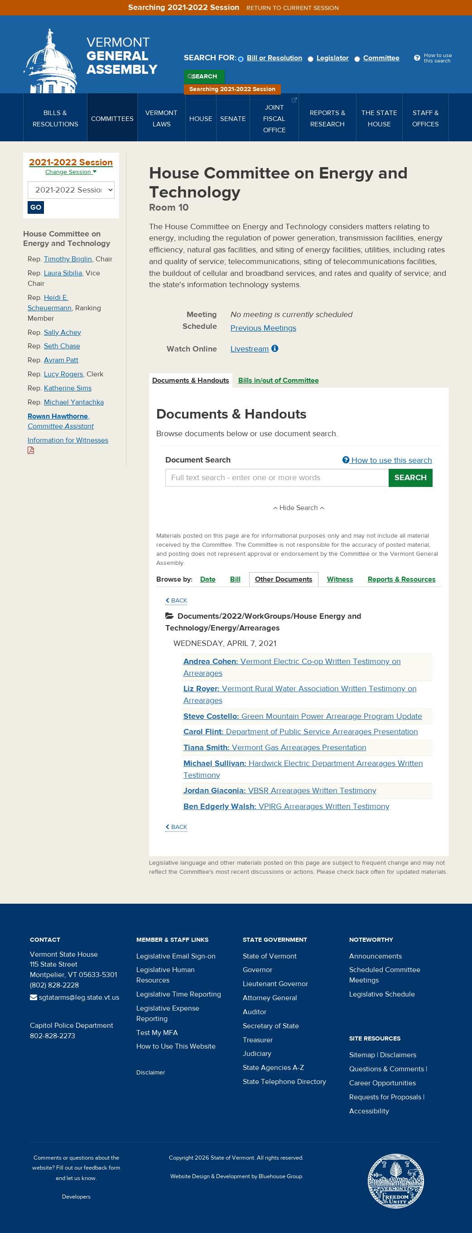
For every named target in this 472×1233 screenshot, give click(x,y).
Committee (378, 58)
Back (176, 601)
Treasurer (258, 1040)
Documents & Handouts (190, 380)
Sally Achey (62, 332)
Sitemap (362, 1055)
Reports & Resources (402, 579)
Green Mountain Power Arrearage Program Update (302, 716)
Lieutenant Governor (275, 983)
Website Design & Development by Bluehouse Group (236, 1176)
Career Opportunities (382, 1083)
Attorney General (270, 997)
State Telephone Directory (284, 1081)
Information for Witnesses (68, 445)
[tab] (191, 380)
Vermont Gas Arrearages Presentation (274, 747)
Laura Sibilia (63, 273)
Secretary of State (271, 1026)
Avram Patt (61, 360)
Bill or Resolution (271, 58)
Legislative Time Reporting (178, 994)
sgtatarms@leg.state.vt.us (74, 997)
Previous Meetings (263, 328)
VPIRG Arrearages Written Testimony (286, 806)
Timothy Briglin (68, 259)
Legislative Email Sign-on (176, 956)
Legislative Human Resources (165, 975)
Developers (76, 1196)
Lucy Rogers (63, 374)
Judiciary (257, 1053)
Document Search (299, 460)
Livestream (250, 349)
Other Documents (284, 579)
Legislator (329, 58)
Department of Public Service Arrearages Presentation (300, 732)
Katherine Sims (68, 388)
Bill (235, 579)
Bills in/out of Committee (278, 380)
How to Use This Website (176, 1046)
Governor (257, 969)
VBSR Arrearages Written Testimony (279, 790)
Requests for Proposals (385, 1097)
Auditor (254, 1011)
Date (208, 579)
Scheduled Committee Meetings (384, 975)
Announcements (375, 956)
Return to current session (292, 8)
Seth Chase (62, 346)
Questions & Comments (386, 1069)
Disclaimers (398, 1055)
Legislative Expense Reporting (167, 1013)
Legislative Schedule (382, 994)
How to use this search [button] (387, 460)
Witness (340, 579)
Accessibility (369, 1111)
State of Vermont (270, 956)
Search (204, 76)
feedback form (102, 1167)
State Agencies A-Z (273, 1067)
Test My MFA (157, 1032)
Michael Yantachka (74, 402)
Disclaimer (150, 1073)
